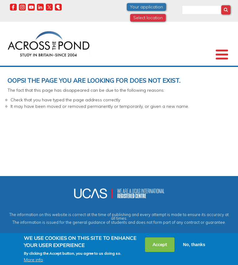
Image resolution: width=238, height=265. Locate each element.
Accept (159, 244)
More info (33, 260)
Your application (146, 7)
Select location (148, 17)
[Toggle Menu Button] (222, 54)
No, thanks (194, 244)
